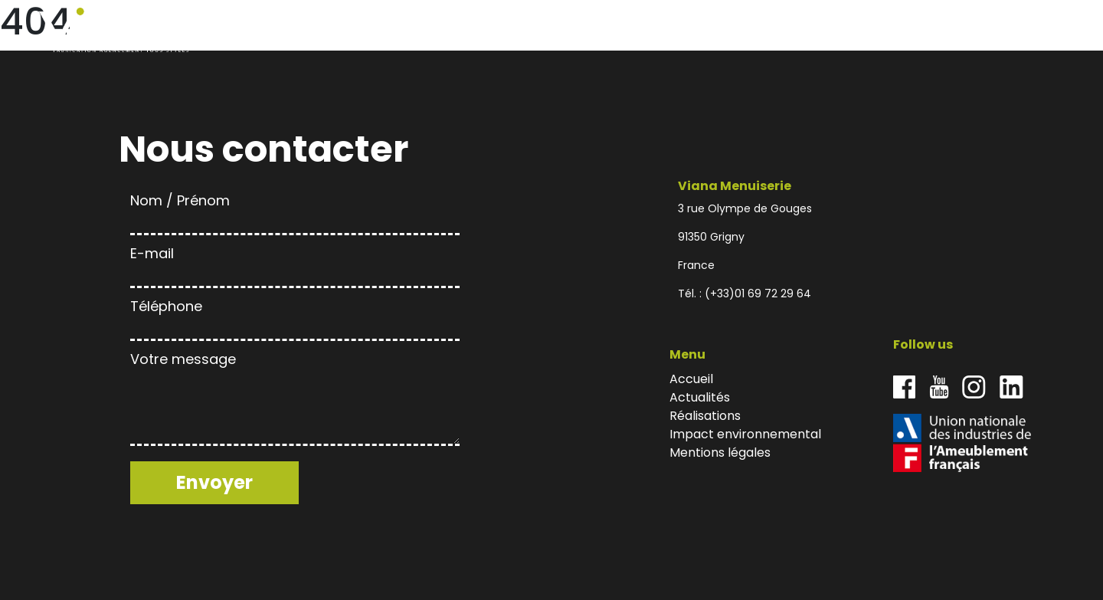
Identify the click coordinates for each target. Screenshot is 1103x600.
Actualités (817, 30)
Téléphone (295, 317)
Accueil (765, 30)
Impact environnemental (970, 30)
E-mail (295, 264)
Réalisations (882, 30)
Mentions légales (720, 452)
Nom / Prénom (295, 211)
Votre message (295, 400)
